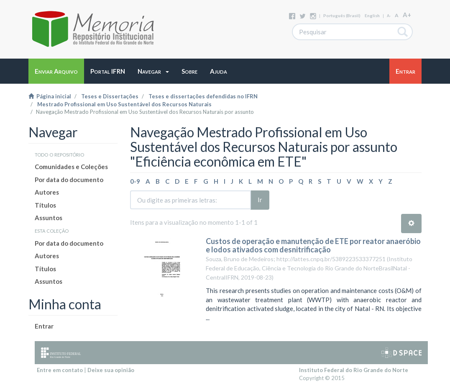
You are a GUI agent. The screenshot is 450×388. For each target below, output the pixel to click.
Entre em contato (60, 370)
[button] (153, 71)
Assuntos (48, 217)
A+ (407, 14)
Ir (260, 199)
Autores (47, 192)
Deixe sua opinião (110, 370)
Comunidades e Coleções (71, 166)
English (372, 15)
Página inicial (49, 96)
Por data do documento (69, 179)
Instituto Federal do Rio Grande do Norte (353, 370)
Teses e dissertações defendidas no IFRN (203, 96)
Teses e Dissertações (109, 96)
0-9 (135, 181)
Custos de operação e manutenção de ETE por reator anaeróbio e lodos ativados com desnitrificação (313, 245)
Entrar (44, 326)
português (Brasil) (342, 15)
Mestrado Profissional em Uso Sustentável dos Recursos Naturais (124, 104)
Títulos (45, 205)
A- (389, 15)
